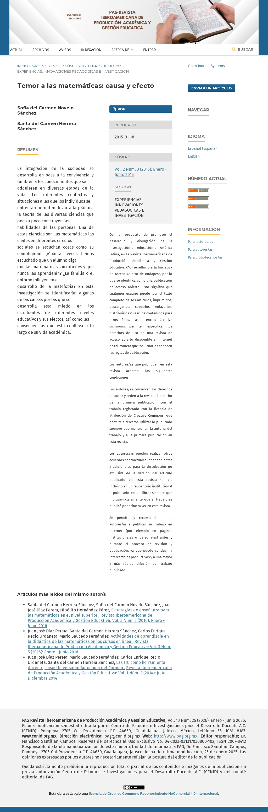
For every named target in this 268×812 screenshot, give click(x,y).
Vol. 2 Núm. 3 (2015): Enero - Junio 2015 (87, 66)
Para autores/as (200, 249)
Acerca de (120, 50)
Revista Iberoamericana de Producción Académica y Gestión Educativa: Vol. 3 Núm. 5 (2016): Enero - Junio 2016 (96, 620)
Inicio (22, 66)
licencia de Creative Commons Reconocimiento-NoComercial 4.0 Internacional (153, 793)
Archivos (40, 50)
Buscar (245, 49)
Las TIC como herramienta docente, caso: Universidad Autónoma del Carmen (96, 665)
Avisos (65, 50)
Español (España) (202, 148)
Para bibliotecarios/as (205, 257)
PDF (120, 109)
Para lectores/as (200, 242)
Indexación (91, 50)
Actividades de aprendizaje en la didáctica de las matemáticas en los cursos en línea (98, 639)
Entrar (149, 50)
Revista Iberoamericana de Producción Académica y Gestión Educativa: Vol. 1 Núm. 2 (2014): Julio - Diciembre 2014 (100, 673)
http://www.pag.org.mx (175, 736)
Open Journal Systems (206, 66)
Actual (16, 50)
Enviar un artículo (211, 88)
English (194, 156)
